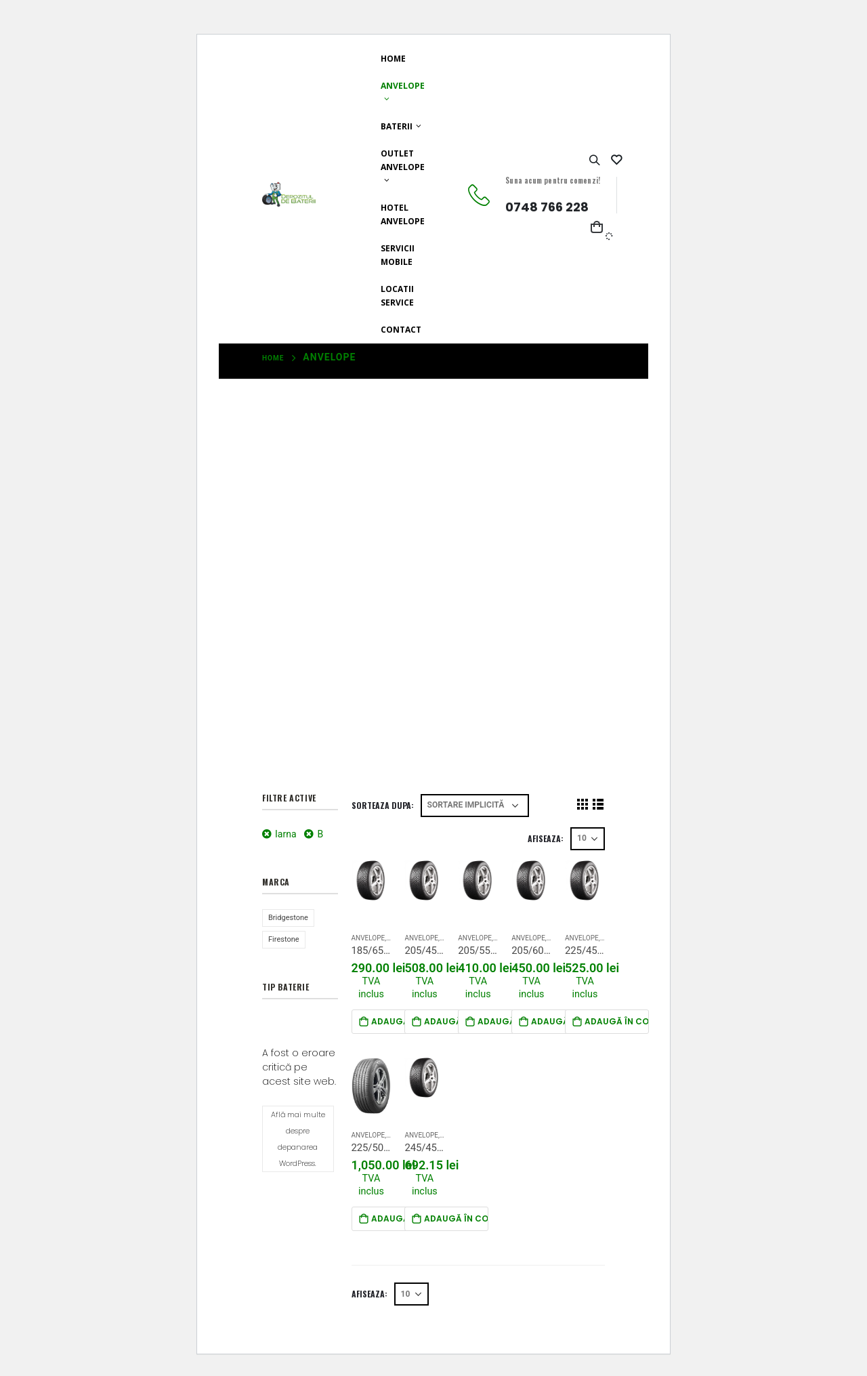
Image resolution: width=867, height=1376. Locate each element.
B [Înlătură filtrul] (320, 834)
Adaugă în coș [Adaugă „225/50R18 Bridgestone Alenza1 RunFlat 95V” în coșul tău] (403, 1218)
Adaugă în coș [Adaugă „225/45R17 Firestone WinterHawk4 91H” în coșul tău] (617, 1021)
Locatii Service (397, 295)
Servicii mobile (398, 255)
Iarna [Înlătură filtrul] (286, 834)
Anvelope (403, 85)
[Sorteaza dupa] (475, 805)
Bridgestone (288, 917)
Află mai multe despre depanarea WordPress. (298, 1139)
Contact (401, 329)
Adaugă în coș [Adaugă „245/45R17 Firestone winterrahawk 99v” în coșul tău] (456, 1218)
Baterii (397, 126)
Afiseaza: (546, 838)
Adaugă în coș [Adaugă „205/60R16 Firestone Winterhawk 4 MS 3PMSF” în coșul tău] (563, 1021)
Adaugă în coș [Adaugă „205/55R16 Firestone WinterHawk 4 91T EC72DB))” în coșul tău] (510, 1021)
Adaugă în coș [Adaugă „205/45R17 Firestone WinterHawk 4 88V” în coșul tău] (456, 1021)
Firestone (283, 939)
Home (393, 58)
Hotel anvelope (403, 214)
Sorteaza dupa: (383, 805)
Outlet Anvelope (403, 160)
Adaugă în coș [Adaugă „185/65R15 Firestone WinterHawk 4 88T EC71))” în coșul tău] (403, 1021)
